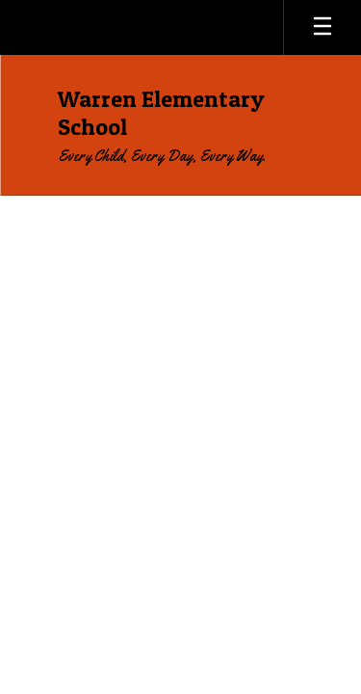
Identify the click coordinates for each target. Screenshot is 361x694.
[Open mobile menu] (322, 27)
